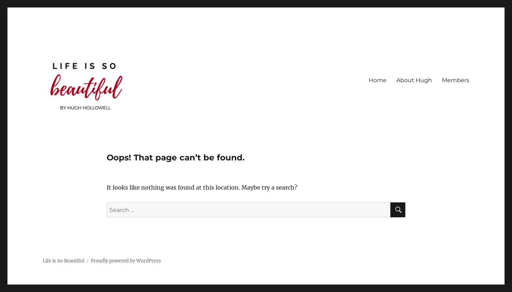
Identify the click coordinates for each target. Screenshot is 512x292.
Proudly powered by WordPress (126, 261)
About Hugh (414, 80)
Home (377, 80)
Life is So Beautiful (63, 261)
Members (455, 80)
